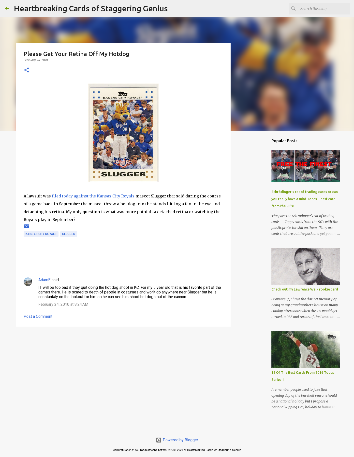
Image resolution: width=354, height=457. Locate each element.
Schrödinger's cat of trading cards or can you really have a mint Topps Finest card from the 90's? (304, 199)
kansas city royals (41, 234)
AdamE (44, 279)
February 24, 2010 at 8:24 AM (63, 304)
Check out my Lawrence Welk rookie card (304, 289)
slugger (68, 234)
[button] (27, 70)
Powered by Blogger (177, 440)
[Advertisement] (123, 368)
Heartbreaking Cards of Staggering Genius (91, 8)
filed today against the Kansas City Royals (93, 196)
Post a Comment (38, 316)
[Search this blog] (324, 8)
